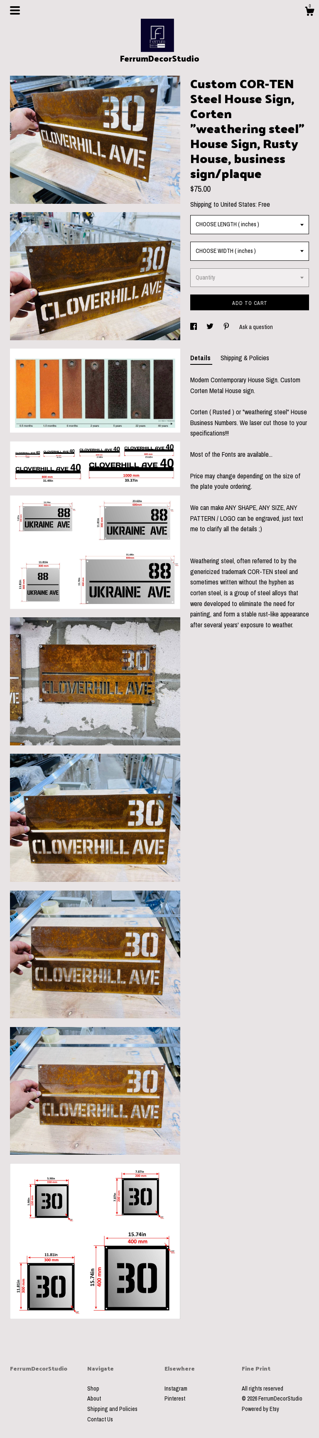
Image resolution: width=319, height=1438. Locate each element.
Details (201, 357)
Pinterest (174, 1398)
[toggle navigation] (15, 10)
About (94, 1398)
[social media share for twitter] (210, 327)
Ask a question (256, 327)
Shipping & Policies (245, 357)
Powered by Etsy (260, 1409)
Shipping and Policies (112, 1409)
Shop (93, 1388)
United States (238, 204)
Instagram (175, 1388)
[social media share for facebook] (194, 327)
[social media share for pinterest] (227, 327)
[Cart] (309, 12)
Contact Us (100, 1419)
